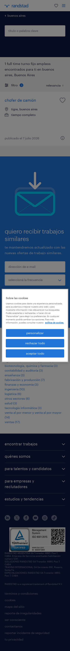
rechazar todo (35, 343)
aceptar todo (35, 353)
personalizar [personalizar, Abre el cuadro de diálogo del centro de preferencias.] (35, 333)
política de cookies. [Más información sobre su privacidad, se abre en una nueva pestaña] (54, 322)
